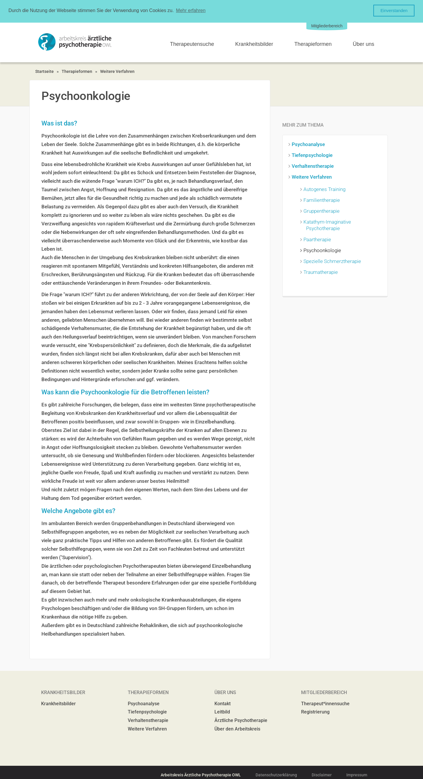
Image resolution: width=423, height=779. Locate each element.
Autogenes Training (325, 189)
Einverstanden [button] (393, 10)
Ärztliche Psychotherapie (240, 720)
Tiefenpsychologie (313, 155)
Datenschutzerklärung (276, 774)
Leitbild (222, 711)
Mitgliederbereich (327, 25)
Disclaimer (322, 774)
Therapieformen (313, 44)
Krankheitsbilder (254, 44)
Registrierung (315, 711)
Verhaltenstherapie (314, 165)
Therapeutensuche (192, 44)
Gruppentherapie (323, 211)
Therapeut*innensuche (325, 703)
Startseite (44, 70)
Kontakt (222, 703)
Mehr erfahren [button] (191, 10)
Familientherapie (323, 200)
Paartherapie (318, 239)
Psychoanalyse (309, 144)
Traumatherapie (322, 271)
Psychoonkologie (323, 250)
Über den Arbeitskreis (237, 728)
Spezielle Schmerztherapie (333, 261)
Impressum (356, 774)
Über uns (363, 44)
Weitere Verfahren (117, 70)
